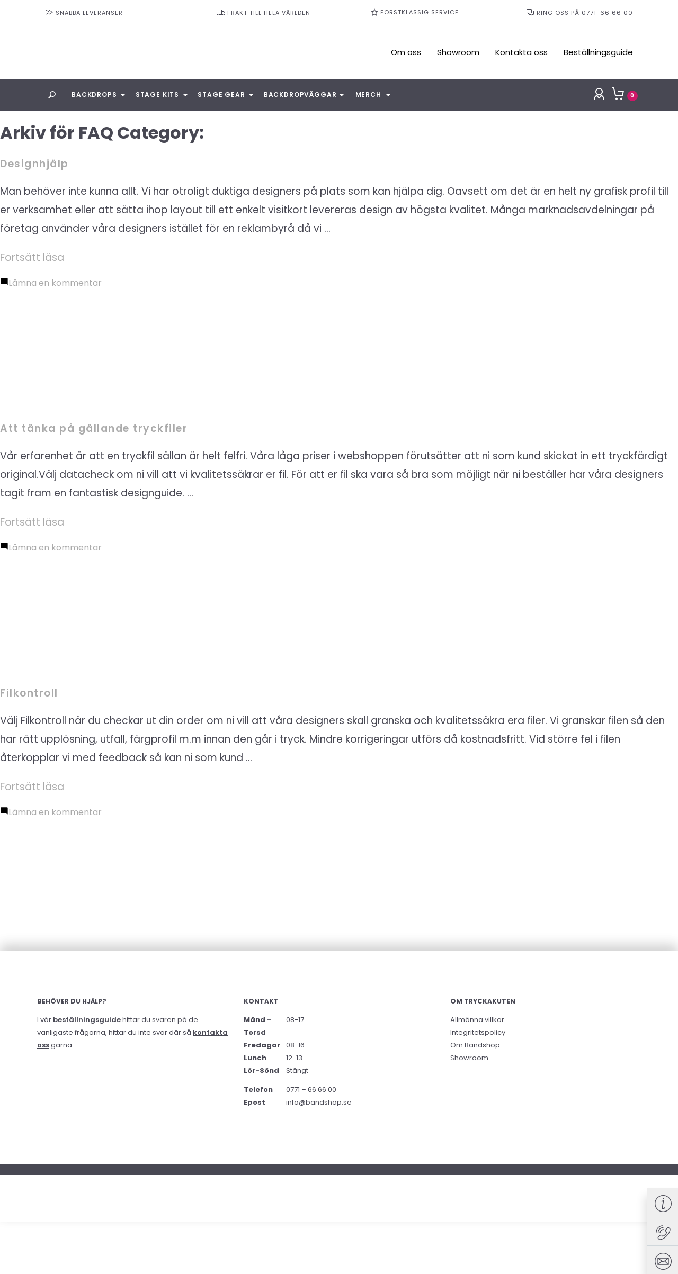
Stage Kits (158, 94)
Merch (368, 94)
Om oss (406, 52)
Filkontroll (29, 693)
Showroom (458, 52)
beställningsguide (87, 1020)
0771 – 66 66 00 (311, 1090)
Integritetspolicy (477, 1032)
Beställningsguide (598, 52)
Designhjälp (34, 164)
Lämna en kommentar (55, 283)
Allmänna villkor (477, 1020)
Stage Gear (221, 94)
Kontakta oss (521, 52)
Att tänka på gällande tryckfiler (94, 428)
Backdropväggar (300, 94)
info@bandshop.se (319, 1102)
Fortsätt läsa (32, 257)
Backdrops (94, 94)
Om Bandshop (475, 1045)
